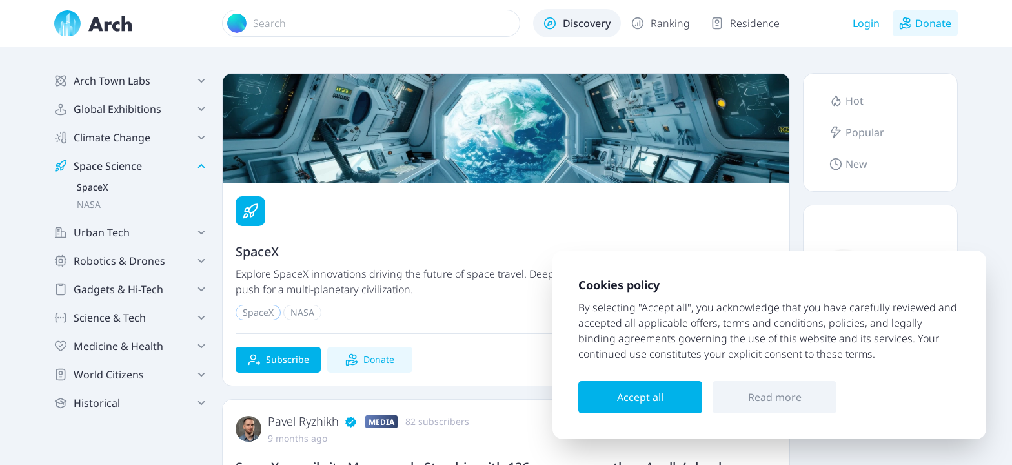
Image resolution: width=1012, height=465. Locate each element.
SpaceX (92, 187)
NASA (89, 204)
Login (866, 23)
